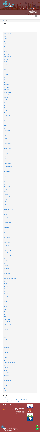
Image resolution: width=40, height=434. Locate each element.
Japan (5, 181)
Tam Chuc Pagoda (7, 326)
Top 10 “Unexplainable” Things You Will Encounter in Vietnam (12, 397)
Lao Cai (5, 202)
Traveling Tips (6, 354)
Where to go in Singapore (7, 388)
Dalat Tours (6, 102)
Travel (5, 349)
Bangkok (5, 43)
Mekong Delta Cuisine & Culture (8, 209)
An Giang (5, 36)
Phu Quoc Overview (7, 268)
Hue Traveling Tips (7, 171)
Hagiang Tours (6, 138)
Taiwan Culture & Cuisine (7, 321)
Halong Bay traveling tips (7, 143)
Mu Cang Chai (6, 217)
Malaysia (5, 207)
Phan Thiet (5, 260)
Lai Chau (5, 199)
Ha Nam (5, 133)
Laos (5, 204)
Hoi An (5, 156)
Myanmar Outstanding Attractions (9, 225)
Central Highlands (6, 66)
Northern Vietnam (6, 245)
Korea (5, 191)
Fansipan (5, 117)
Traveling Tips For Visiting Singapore (9, 362)
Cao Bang (5, 64)
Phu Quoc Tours (6, 270)
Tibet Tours (5, 337)
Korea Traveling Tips (7, 196)
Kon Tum (5, 189)
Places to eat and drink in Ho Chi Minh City (10, 278)
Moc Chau (5, 214)
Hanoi (5, 145)
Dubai (5, 107)
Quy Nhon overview (7, 291)
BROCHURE (5, 18)
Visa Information (6, 382)
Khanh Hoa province (7, 186)
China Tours (6, 72)
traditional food (6, 347)
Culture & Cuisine (6, 82)
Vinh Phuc (5, 378)
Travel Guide (6, 352)
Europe (5, 112)
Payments (29, 8)
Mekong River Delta (7, 212)
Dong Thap (5, 105)
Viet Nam (5, 370)
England (5, 110)
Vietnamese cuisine (7, 377)
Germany (5, 125)
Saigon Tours (6, 296)
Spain (5, 314)
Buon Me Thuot (6, 54)
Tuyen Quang (6, 367)
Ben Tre (5, 46)
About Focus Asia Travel (7, 33)
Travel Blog (17, 8)
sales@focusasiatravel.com (8, 426)
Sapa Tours (5, 301)
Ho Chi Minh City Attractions (8, 151)
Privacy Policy (26, 8)
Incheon (5, 173)
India (5, 174)
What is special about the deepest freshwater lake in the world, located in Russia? (15, 399)
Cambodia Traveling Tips (7, 59)
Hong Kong (5, 161)
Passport (5, 258)
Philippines (5, 263)
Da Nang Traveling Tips (7, 100)
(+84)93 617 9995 (11, 429)
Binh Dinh (5, 48)
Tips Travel (5, 342)
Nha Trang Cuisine (7, 237)
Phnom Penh (6, 265)
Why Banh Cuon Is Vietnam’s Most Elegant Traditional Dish (11, 398)
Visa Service (6, 383)
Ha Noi (5, 135)
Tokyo (5, 344)
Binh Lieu (5, 51)
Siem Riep (5, 304)
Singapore (5, 306)
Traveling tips (6, 355)
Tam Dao (5, 327)
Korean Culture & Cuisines (8, 197)
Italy (4, 179)
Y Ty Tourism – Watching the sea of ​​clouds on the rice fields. (13, 24)
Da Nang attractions (7, 97)
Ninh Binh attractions (7, 240)
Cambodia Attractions (7, 56)
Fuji (4, 120)
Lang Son (5, 201)
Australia (5, 38)
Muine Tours (6, 224)
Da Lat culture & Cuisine (7, 92)
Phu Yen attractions (7, 273)
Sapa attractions (6, 298)
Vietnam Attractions (7, 372)
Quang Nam (6, 281)
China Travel (6, 74)
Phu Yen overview (6, 275)
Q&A (4, 409)
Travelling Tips (6, 365)
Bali (4, 41)
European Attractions (7, 115)
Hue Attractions (6, 168)
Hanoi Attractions (6, 146)
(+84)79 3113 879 (6, 429)
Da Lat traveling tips (7, 94)
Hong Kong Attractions (7, 163)
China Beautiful (6, 71)
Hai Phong (5, 140)
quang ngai (5, 283)
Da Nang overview (6, 99)
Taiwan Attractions (7, 319)
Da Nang (5, 95)
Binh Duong (6, 49)
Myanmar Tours (6, 227)
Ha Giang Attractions (7, 130)
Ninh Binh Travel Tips (7, 242)
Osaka (5, 247)
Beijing (5, 44)
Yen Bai (5, 390)
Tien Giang (5, 339)
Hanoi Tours (6, 150)
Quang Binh (6, 280)
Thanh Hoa (5, 334)
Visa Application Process (7, 380)
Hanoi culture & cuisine (7, 148)
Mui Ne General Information (8, 222)
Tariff (20, 8)
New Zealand (6, 230)
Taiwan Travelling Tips (7, 324)
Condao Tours (6, 77)
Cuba (5, 79)
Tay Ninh (5, 331)
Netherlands (6, 229)
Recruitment (6, 293)
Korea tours (6, 194)
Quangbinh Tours (6, 286)
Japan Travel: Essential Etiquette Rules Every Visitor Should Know (12, 401)
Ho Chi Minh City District (7, 153)
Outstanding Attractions (7, 248)
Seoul (5, 303)
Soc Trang (5, 309)
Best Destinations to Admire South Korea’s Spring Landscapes (12, 400)
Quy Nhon (5, 288)
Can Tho (5, 61)
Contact (23, 8)
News (5, 232)
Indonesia (5, 176)
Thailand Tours (6, 332)
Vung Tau (5, 385)
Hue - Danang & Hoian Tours (8, 166)
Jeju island (5, 184)
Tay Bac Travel (6, 329)
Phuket (5, 276)
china (5, 69)
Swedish (5, 316)
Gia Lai (5, 128)
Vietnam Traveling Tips (7, 375)
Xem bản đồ (16, 429)
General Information (7, 122)
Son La (5, 311)
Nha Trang (5, 235)
